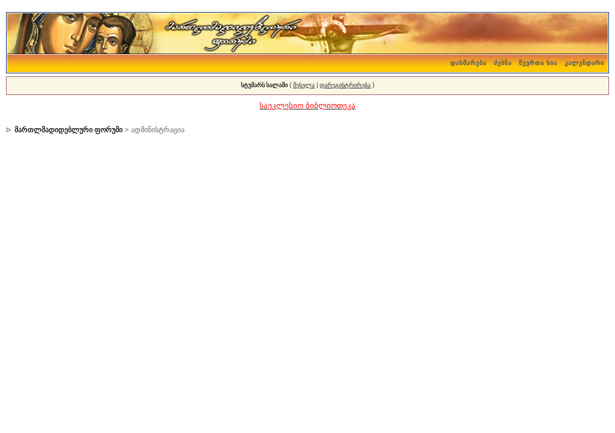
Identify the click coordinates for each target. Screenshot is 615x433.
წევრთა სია (538, 63)
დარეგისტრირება (345, 85)
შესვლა (304, 85)
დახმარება (468, 63)
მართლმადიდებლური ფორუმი (68, 130)
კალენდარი (584, 63)
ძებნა (503, 63)
